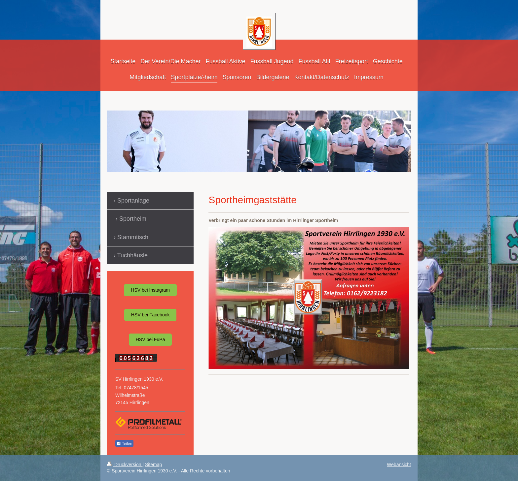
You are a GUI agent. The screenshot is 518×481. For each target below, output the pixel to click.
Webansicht (399, 464)
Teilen (124, 443)
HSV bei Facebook (150, 314)
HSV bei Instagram (150, 290)
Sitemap (153, 464)
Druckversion (124, 464)
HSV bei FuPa (150, 339)
